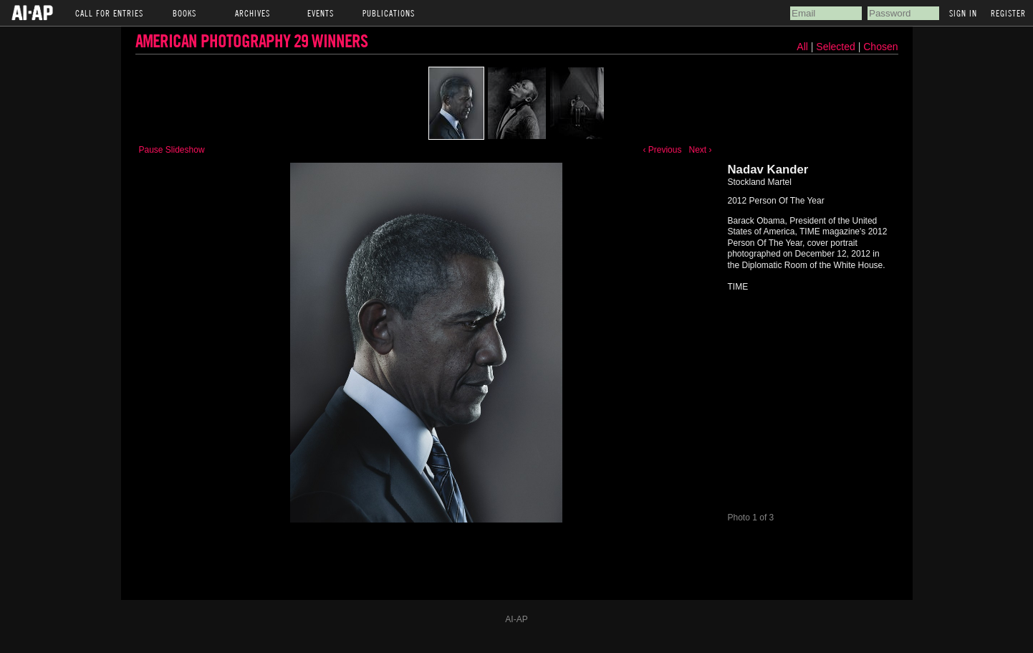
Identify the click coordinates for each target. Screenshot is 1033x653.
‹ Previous (662, 150)
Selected (836, 46)
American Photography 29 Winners (251, 40)
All (802, 46)
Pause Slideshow (172, 150)
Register (1008, 13)
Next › (699, 150)
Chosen (880, 46)
